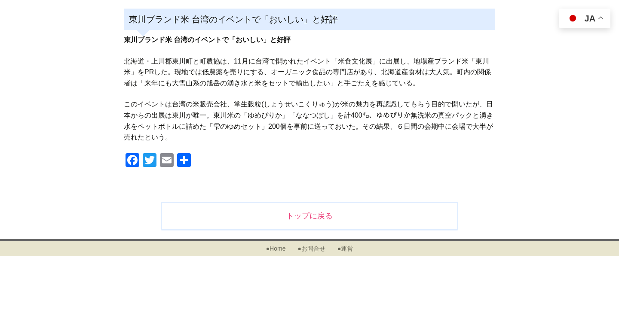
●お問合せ (311, 248)
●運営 (345, 248)
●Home (276, 248)
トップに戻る (309, 216)
